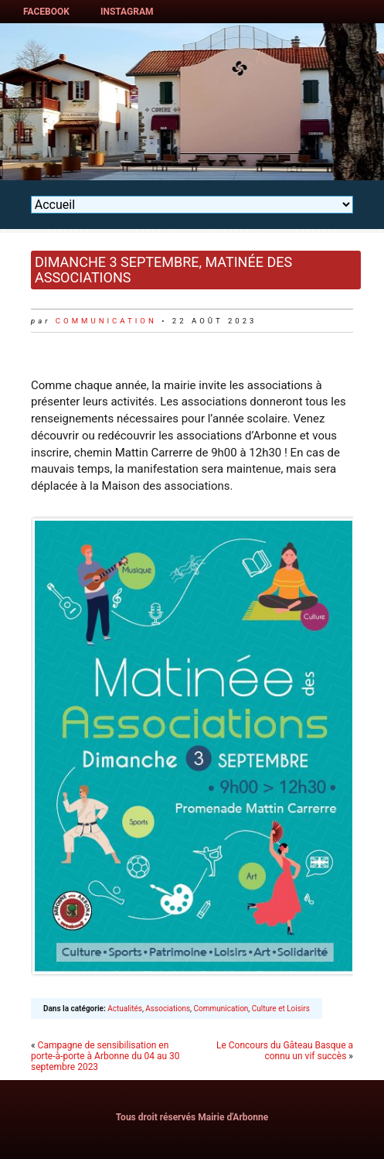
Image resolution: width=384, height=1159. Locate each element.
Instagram (127, 11)
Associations (167, 1008)
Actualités (124, 1008)
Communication (221, 1008)
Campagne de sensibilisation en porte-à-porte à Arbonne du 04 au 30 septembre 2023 (105, 1056)
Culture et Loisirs (281, 1008)
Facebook (46, 11)
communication (106, 320)
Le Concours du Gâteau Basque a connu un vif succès (284, 1051)
